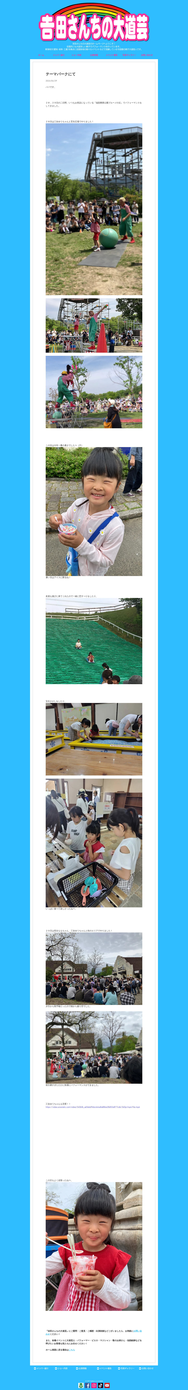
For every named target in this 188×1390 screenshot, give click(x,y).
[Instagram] (94, 1385)
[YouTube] (107, 1385)
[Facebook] (87, 1385)
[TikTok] (100, 1385)
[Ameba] (81, 1385)
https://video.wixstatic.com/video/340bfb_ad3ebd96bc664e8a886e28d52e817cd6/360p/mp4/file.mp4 (93, 1107)
